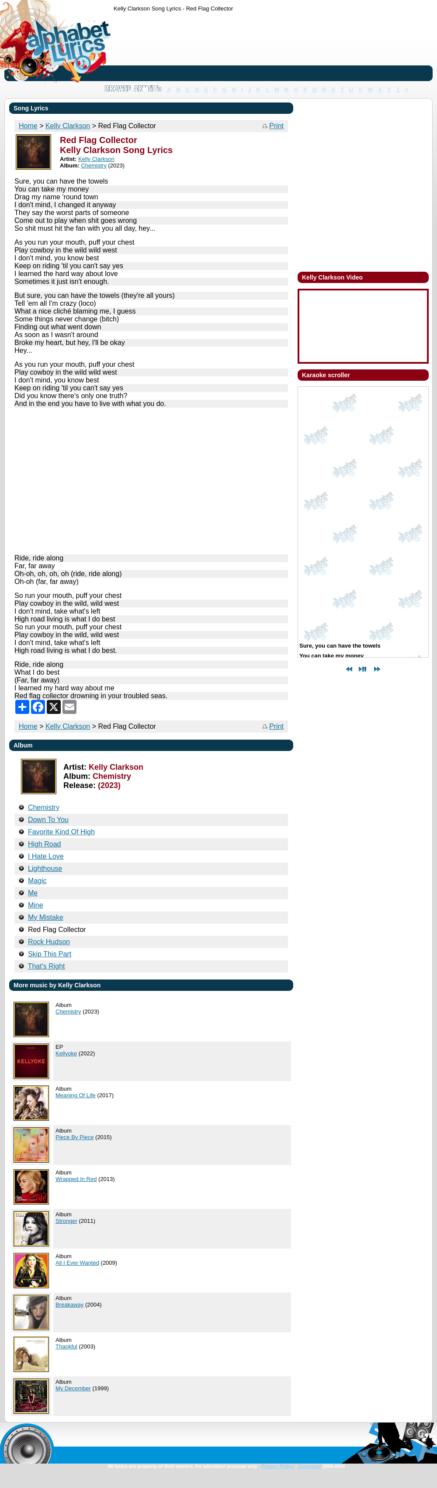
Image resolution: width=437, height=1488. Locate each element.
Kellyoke (66, 1053)
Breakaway (69, 1304)
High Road (44, 844)
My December (73, 1388)
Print (276, 126)
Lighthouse (45, 868)
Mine (35, 905)
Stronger (66, 1221)
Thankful (66, 1346)
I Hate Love (46, 856)
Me (33, 893)
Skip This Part (49, 954)
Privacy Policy (277, 1466)
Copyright (309, 1466)
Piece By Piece (74, 1137)
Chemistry (68, 1011)
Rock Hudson (49, 941)
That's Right (46, 966)
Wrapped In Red (76, 1179)
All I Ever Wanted (77, 1262)
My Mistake (45, 917)
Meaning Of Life (75, 1095)
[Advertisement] (141, 48)
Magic (37, 880)
